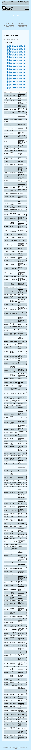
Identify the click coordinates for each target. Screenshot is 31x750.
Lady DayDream (20, 697)
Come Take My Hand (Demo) (21, 629)
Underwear (21, 164)
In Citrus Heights (20, 450)
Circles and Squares (21, 639)
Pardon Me (21, 613)
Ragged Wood (21, 564)
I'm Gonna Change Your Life (21, 510)
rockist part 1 (21, 593)
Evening (20, 700)
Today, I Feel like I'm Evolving (21, 609)
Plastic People (21, 184)
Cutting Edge (21, 645)
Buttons (20, 566)
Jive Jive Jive (21, 240)
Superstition (21, 574)
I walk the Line (21, 403)
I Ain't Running (21, 351)
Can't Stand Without (21, 112)
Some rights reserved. (20, 747)
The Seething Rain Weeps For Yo (21, 559)
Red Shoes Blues (21, 327)
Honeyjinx (20, 568)
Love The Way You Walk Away (21, 541)
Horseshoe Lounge (20, 318)
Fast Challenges (21, 533)
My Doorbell (21, 672)
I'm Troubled (21, 294)
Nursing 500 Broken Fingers (21, 218)
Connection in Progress (21, 190)
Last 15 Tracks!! (9, 25)
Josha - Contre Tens (21, 103)
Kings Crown (21, 549)
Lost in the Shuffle (20, 146)
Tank (19, 130)
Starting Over (21, 287)
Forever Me (21, 523)
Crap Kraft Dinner (20, 196)
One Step (20, 721)
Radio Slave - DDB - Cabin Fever (21, 95)
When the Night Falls (20, 254)
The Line (20, 598)
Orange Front (21, 380)
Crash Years (21, 684)
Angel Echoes (21, 234)
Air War (20, 209)
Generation (21, 150)
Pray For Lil (21, 443)
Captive (20, 526)
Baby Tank (20, 100)
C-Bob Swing (21, 276)
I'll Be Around (21, 393)
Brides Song (21, 735)
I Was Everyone (20, 530)
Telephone (20, 669)
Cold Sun (20, 455)
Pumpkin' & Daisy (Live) (21, 284)
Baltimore (20, 199)
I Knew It (20, 503)
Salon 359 (20, 411)
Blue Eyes (20, 536)
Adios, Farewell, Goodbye (20, 459)
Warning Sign (21, 501)
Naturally (20, 148)
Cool (19, 562)
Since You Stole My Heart (20, 724)
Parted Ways (21, 297)
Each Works (21, 600)
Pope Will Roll (21, 172)
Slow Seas (20, 616)
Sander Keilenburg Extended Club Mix (20, 168)
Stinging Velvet (20, 386)
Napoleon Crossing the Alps (21, 371)
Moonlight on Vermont (21, 676)
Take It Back (21, 400)
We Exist (20, 441)
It (18, 682)
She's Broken (21, 642)
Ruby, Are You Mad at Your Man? (21, 301)
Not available (21, 480)
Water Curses (21, 484)
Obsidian (20, 193)
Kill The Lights (21, 679)
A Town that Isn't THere (21, 414)
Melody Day (21, 717)
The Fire (20, 463)
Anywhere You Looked (21, 619)
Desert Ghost (21, 728)
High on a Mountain (20, 330)
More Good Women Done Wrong (21, 375)
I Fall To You (21, 407)
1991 (19, 157)
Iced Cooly (20, 161)
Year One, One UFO (20, 732)
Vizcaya (20, 546)
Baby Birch (20, 652)
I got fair (20, 691)
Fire (19, 389)
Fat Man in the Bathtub (21, 435)
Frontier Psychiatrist (21, 268)
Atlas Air (20, 119)
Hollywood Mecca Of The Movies (21, 279)
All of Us (20, 98)
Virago (19, 206)
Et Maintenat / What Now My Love (21, 308)
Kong (19, 201)
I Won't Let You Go (20, 622)
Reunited (20, 251)
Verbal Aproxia (21, 467)
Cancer (20, 516)
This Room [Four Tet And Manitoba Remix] (21, 577)
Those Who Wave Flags (21, 703)
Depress (20, 470)
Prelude (20, 211)
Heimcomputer (21, 158)
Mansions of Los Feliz (21, 571)
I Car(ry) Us (21, 180)
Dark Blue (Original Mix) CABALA (21, 264)
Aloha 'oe (20, 417)
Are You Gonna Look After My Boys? (21, 604)
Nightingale (21, 462)
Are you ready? (20, 257)
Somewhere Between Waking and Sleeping (21, 176)
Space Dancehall (20, 552)
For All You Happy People (21, 106)
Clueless (20, 635)
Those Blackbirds (20, 338)
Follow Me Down (20, 227)
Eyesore (20, 595)
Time (19, 538)
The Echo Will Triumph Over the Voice (21, 137)
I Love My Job (21, 453)
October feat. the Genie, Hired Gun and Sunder (21, 141)
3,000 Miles (21, 367)
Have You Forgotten (20, 520)
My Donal (20, 625)
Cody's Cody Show (26, 2)
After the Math (21, 214)
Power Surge (21, 237)
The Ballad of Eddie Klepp (21, 356)
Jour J (19, 544)
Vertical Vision (21, 116)
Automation (6, 39)
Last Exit (20, 248)
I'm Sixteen (21, 633)
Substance (20, 477)
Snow (19, 203)
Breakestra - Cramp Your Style (21, 223)
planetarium (21, 121)
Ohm (19, 706)
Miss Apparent (21, 492)
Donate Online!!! (22, 25)
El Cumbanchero (21, 363)
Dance (19, 324)
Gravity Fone (21, 230)
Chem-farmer (21, 714)
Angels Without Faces (21, 688)
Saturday (20, 378)
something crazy (20, 334)
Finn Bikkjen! (21, 694)
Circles (20, 474)
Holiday (20, 555)
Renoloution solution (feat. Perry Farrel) (21, 244)
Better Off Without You (21, 710)
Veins (19, 489)
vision (19, 708)
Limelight (20, 128)
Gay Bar (20, 666)
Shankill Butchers (20, 344)
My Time (20, 719)
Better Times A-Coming (21, 422)
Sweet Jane (21, 341)
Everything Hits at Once (21, 585)
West (19, 405)
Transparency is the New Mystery (21, 589)
